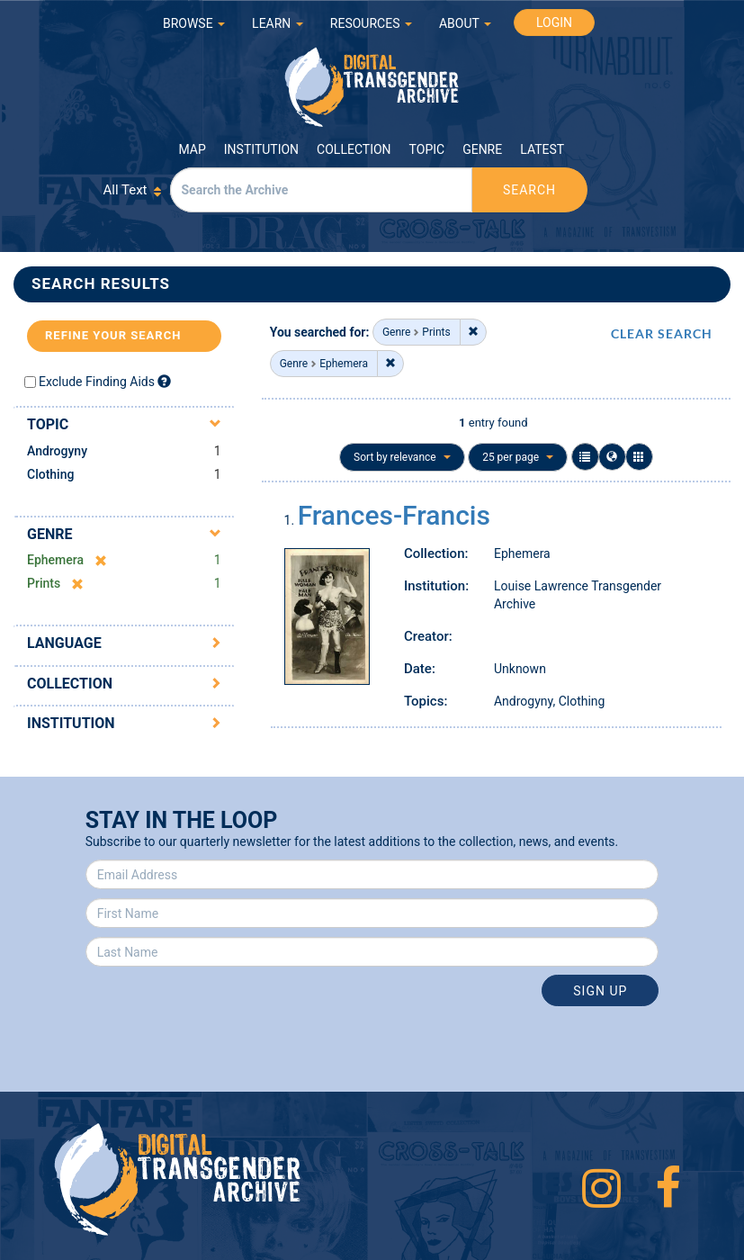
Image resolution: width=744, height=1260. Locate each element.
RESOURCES (371, 23)
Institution (261, 149)
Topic (427, 149)
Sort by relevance (402, 457)
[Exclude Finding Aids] (164, 381)
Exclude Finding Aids (97, 381)
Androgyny (57, 451)
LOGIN (554, 22)
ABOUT (465, 23)
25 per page (517, 457)
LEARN (277, 23)
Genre (482, 149)
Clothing (50, 474)
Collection (353, 149)
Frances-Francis (394, 515)
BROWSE (194, 23)
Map (192, 149)
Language (64, 643)
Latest (542, 149)
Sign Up (600, 991)
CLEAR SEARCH (662, 333)
